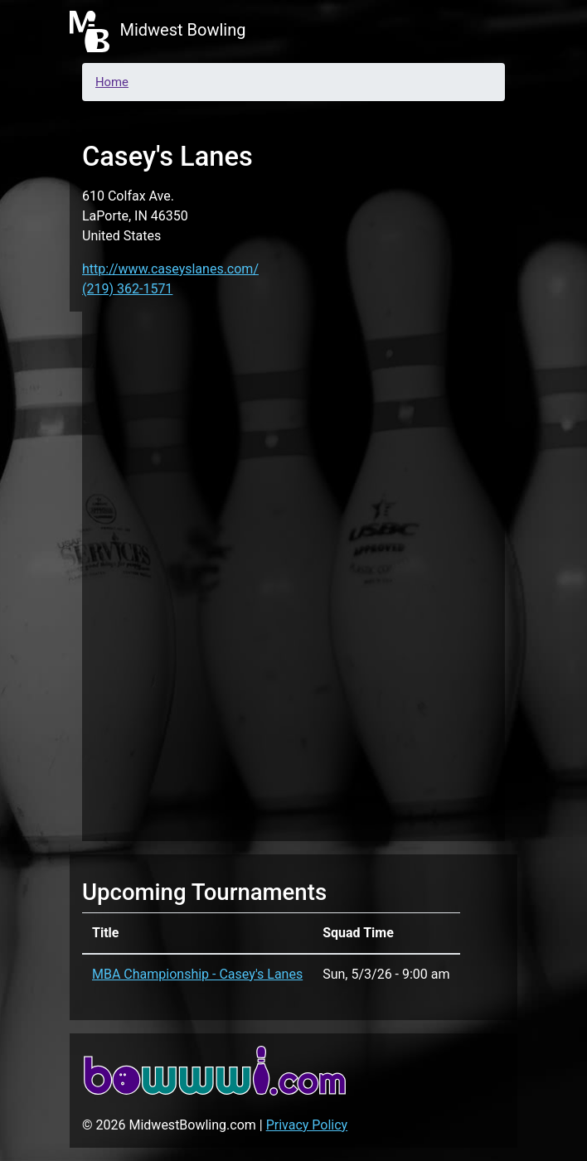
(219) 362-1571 (127, 289)
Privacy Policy (307, 1125)
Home (112, 82)
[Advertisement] (293, 573)
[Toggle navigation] (494, 31)
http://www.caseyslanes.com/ (170, 269)
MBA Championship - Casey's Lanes (197, 974)
